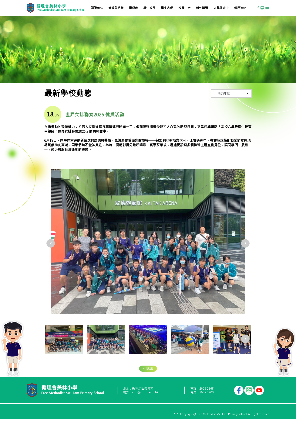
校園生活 (184, 8)
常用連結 (240, 8)
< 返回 (148, 368)
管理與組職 (115, 8)
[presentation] (50, 239)
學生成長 (149, 8)
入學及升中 (221, 8)
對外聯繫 (202, 8)
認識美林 (97, 8)
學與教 (133, 8)
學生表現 (167, 8)
